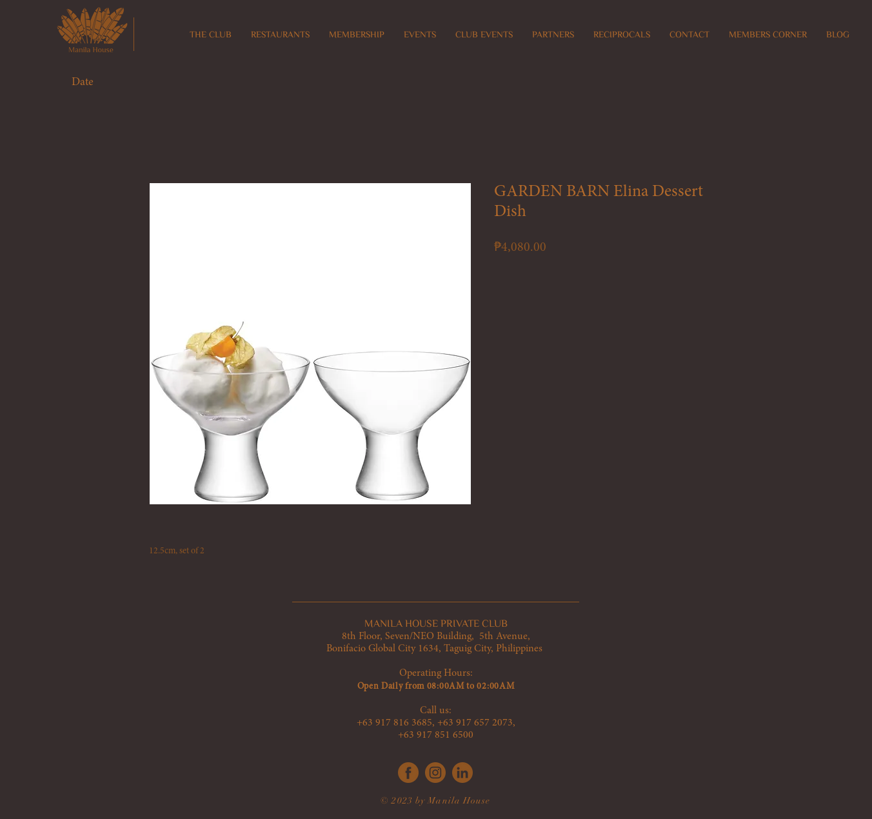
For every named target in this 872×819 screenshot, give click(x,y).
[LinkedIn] (462, 772)
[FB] (408, 772)
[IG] (435, 772)
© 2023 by (404, 800)
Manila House (459, 800)
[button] (280, 35)
